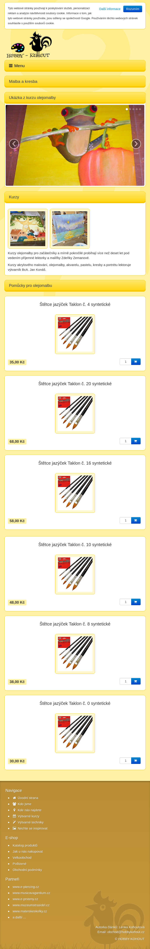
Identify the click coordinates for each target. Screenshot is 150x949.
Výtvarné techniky (28, 822)
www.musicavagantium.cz (31, 893)
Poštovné (19, 864)
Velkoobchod (22, 857)
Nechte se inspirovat (30, 828)
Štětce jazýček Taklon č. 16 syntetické (75, 463)
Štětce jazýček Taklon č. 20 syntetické (75, 383)
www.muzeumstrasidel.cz (31, 905)
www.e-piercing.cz (26, 887)
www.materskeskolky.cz (30, 911)
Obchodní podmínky (27, 870)
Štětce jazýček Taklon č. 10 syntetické (75, 544)
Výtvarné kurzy (26, 816)
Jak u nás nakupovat (28, 851)
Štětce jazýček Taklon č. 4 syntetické (75, 304)
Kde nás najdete (27, 810)
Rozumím (132, 9)
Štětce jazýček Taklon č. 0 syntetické (75, 703)
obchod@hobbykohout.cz (126, 932)
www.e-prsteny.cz (25, 899)
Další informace (109, 9)
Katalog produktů (25, 845)
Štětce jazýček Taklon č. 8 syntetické (75, 624)
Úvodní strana (25, 798)
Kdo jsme (22, 804)
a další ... (19, 917)
